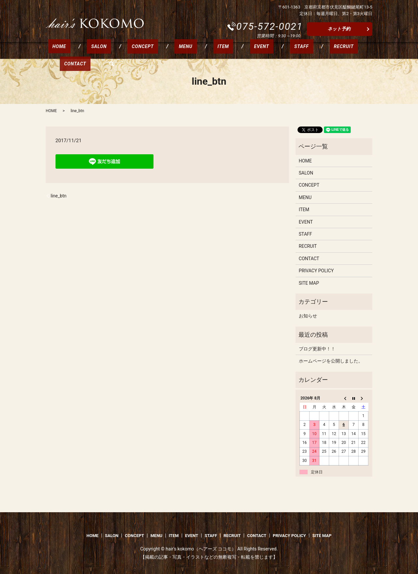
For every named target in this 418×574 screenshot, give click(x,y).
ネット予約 (339, 28)
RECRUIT (278, 51)
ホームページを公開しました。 (331, 360)
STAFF (244, 51)
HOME (55, 51)
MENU (155, 51)
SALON (85, 51)
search (347, 51)
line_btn (58, 195)
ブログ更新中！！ (317, 348)
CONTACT (315, 51)
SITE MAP (309, 283)
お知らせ (308, 315)
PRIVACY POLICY (316, 270)
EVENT (213, 51)
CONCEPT (121, 51)
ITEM (183, 51)
